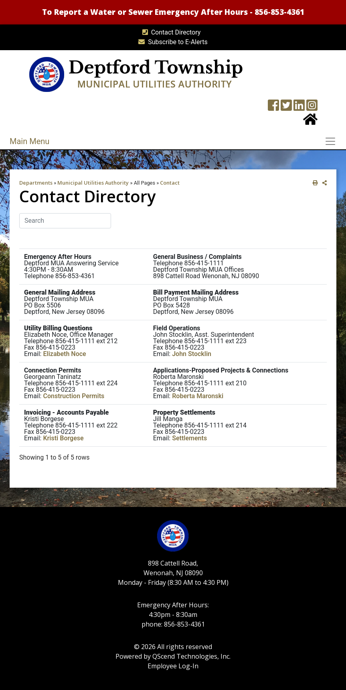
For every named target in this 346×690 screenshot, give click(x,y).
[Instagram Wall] (312, 108)
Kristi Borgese (63, 438)
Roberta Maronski (197, 396)
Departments (36, 182)
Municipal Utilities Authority (93, 182)
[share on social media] (323, 183)
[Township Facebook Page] (273, 108)
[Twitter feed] (286, 108)
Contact (170, 182)
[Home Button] (310, 122)
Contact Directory (170, 32)
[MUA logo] (136, 74)
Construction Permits (73, 396)
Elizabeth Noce (64, 354)
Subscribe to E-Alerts (171, 42)
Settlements (189, 438)
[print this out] (314, 183)
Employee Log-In (173, 666)
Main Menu (29, 141)
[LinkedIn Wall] (299, 108)
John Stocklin (191, 354)
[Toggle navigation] (333, 141)
